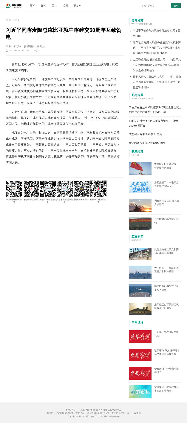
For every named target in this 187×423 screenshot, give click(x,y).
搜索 (176, 5)
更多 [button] (77, 5)
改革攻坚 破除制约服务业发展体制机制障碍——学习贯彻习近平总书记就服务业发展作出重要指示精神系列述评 (157, 48)
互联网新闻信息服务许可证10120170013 (101, 409)
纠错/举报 (70, 409)
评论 (43, 5)
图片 (54, 5)
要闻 (32, 5)
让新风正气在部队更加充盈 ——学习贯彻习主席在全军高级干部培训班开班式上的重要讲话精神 (157, 82)
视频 (65, 5)
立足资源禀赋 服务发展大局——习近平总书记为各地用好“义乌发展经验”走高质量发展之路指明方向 (157, 65)
